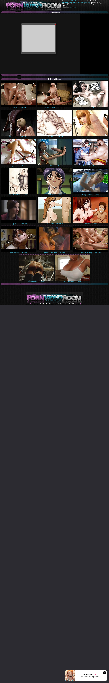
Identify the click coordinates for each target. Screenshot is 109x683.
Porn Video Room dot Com (75, 0)
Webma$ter (79, 304)
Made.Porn (87, 2)
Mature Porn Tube (67, 2)
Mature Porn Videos (78, 2)
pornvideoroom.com (32, 304)
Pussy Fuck (72, 7)
